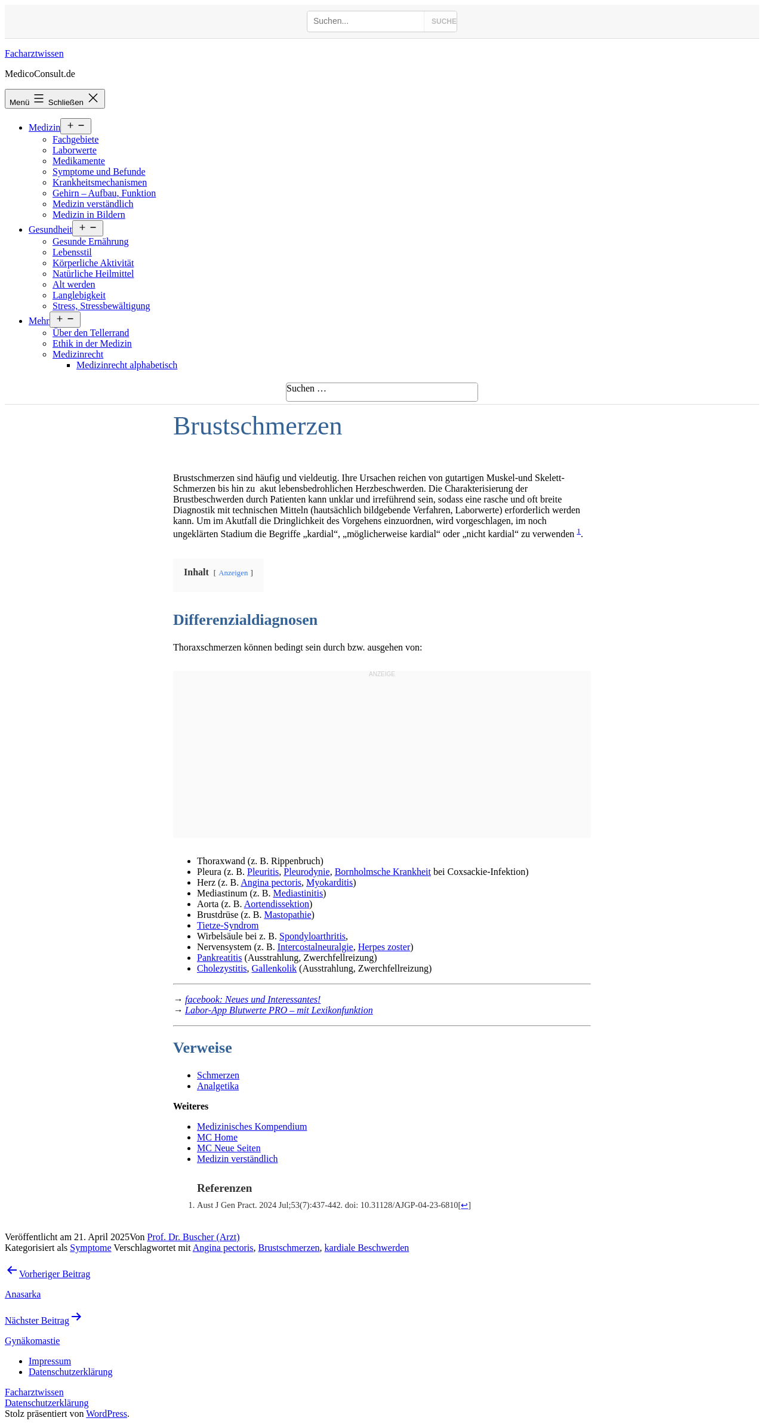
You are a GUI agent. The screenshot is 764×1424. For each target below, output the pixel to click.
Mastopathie (287, 915)
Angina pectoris (271, 882)
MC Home (217, 1137)
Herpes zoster (384, 947)
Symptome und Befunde (99, 172)
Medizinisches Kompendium (252, 1126)
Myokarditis (329, 882)
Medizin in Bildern (89, 214)
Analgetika (218, 1086)
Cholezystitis (222, 968)
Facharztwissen (34, 53)
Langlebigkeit (79, 295)
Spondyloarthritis (312, 936)
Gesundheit (50, 229)
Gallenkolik (274, 968)
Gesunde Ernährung (91, 241)
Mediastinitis (298, 893)
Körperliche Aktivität (93, 263)
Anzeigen (233, 573)
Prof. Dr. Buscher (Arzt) (193, 1237)
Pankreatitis (219, 958)
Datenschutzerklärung (46, 1403)
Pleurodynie (306, 872)
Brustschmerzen (289, 1248)
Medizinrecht (78, 354)
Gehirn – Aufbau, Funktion (104, 193)
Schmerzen (218, 1075)
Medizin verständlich (93, 204)
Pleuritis (263, 872)
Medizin (44, 127)
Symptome (90, 1248)
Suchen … (306, 388)
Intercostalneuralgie (315, 947)
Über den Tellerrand (91, 333)
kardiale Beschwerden (367, 1248)
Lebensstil (72, 252)
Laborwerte (75, 150)
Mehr (39, 321)
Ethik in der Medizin (92, 343)
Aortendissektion (276, 904)
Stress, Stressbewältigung (101, 306)
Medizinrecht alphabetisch (126, 365)
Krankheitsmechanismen (100, 182)
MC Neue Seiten (229, 1148)
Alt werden (74, 284)
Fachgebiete (75, 139)
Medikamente (79, 161)
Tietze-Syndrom (227, 925)
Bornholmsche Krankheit (383, 872)
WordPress (106, 1413)
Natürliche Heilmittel (93, 274)
